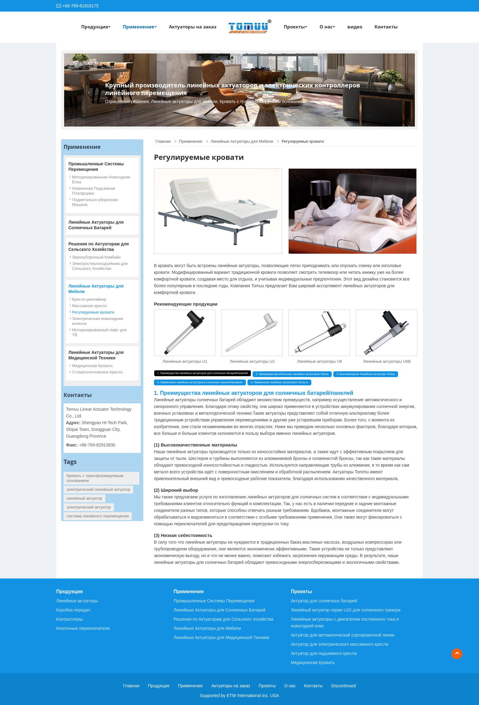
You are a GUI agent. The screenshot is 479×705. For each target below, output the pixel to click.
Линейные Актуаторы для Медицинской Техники (96, 355)
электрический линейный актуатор (98, 489)
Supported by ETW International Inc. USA (239, 695)
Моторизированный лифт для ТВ (99, 332)
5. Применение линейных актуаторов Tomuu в (279, 382)
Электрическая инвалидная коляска (97, 321)
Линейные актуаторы (77, 600)
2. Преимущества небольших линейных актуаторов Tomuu (292, 374)
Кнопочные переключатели (83, 628)
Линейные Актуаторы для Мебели (242, 141)
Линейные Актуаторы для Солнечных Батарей (96, 225)
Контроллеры (69, 619)
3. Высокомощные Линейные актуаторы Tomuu (366, 374)
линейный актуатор (84, 498)
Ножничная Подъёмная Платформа (93, 191)
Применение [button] (140, 27)
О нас (289, 686)
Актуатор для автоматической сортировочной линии (342, 635)
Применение (190, 141)
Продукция (69, 591)
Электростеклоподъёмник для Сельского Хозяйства (100, 266)
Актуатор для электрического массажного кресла (339, 644)
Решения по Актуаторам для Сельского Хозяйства (98, 246)
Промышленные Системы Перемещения (96, 166)
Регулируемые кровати (93, 312)
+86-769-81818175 (80, 5)
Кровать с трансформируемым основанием (95, 478)
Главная (162, 141)
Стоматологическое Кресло (97, 372)
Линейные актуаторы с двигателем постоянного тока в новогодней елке (345, 622)
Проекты (301, 591)
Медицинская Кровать (92, 365)
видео (354, 27)
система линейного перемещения (98, 516)
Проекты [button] (295, 27)
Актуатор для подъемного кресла (324, 653)
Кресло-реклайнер (89, 299)
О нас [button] (327, 27)
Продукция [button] (96, 27)
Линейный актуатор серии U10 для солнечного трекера (345, 610)
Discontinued (343, 686)
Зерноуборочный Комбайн (96, 257)
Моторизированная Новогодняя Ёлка (101, 179)
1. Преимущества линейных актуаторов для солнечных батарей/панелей (202, 373)
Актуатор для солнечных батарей (324, 600)
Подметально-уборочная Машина (95, 202)
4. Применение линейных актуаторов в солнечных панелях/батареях (200, 382)
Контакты (386, 27)
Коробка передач (73, 610)
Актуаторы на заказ (192, 27)
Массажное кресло (89, 305)
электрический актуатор (89, 507)
